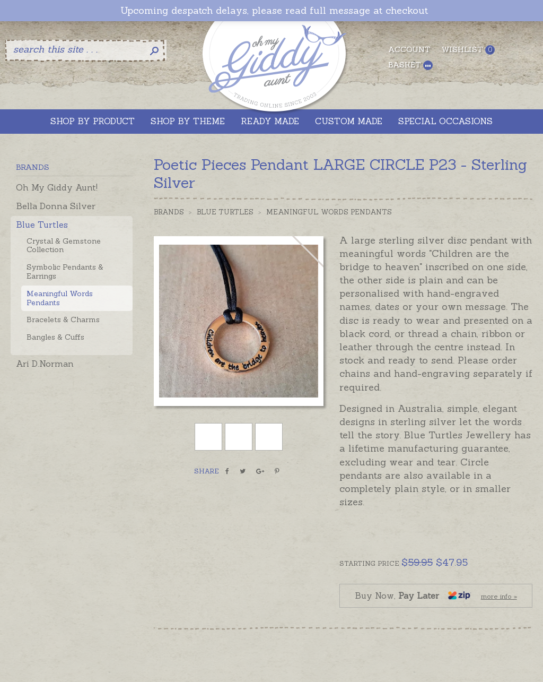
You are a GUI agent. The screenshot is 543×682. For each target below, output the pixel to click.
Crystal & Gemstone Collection (64, 245)
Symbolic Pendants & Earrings (65, 271)
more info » (499, 596)
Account (409, 49)
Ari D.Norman (45, 363)
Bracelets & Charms (63, 319)
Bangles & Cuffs (55, 337)
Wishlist (468, 50)
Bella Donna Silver (55, 206)
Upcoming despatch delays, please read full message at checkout (274, 10)
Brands (169, 212)
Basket (410, 65)
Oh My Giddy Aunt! (57, 187)
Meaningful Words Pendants (60, 298)
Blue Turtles (42, 224)
